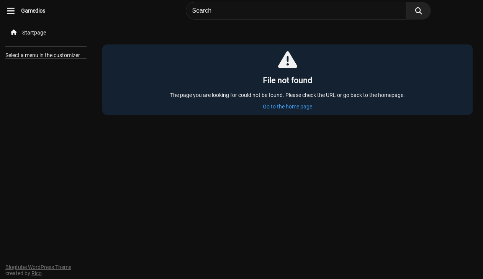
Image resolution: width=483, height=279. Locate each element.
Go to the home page (287, 106)
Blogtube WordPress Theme (38, 267)
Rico (36, 273)
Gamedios (33, 11)
